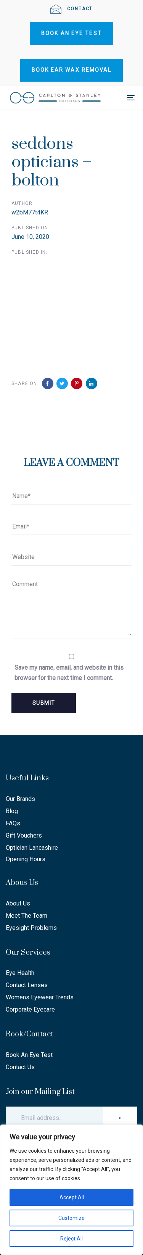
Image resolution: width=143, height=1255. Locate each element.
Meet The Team (26, 915)
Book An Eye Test (29, 1054)
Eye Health (20, 972)
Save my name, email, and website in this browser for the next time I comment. (69, 672)
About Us (18, 903)
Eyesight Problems (31, 927)
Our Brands (20, 798)
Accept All (71, 1197)
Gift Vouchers (24, 835)
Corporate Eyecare (30, 1009)
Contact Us (20, 1067)
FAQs (13, 823)
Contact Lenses (27, 985)
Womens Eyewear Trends (40, 997)
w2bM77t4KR (29, 212)
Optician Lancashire (32, 847)
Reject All (71, 1239)
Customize (71, 1218)
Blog (12, 811)
